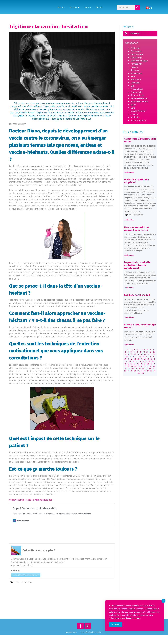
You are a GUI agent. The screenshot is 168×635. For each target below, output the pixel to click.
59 (149, 361)
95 (141, 371)
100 (138, 373)
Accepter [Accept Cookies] (116, 625)
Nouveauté (136, 79)
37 (140, 357)
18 (141, 352)
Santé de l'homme (139, 98)
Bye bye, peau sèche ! (137, 295)
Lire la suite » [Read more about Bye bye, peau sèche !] (129, 317)
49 (148, 359)
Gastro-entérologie (139, 60)
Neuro (133, 76)
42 (125, 359)
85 (140, 368)
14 (128, 352)
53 (130, 361)
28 (141, 354)
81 (126, 368)
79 (151, 366)
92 (131, 371)
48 (145, 359)
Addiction (135, 48)
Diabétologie (136, 57)
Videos (88, 7)
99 (154, 371)
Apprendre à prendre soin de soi (140, 140)
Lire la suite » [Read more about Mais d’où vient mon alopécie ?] (129, 220)
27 (138, 354)
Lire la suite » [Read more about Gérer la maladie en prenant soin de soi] (129, 255)
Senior (133, 104)
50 (151, 359)
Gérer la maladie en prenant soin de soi (136, 229)
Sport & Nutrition (138, 111)
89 (153, 368)
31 (151, 354)
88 (150, 368)
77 (144, 366)
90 (125, 371)
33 (127, 357)
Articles (74, 7)
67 (144, 364)
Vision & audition (138, 120)
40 (150, 357)
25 (131, 354)
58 (146, 361)
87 (146, 368)
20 (147, 352)
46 (138, 359)
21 (150, 352)
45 (135, 359)
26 (135, 354)
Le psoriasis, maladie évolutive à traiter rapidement (137, 265)
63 (131, 364)
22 (154, 352)
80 (154, 366)
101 (142, 373)
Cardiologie (136, 51)
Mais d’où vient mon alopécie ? (136, 181)
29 (145, 354)
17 (137, 352)
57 (143, 361)
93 (135, 371)
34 (130, 357)
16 (134, 352)
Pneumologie (137, 89)
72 (129, 366)
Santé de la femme (139, 101)
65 (138, 364)
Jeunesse (135, 70)
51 (154, 359)
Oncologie (135, 82)
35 (133, 357)
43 (128, 359)
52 (126, 361)
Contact (99, 7)
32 (154, 354)
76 (141, 366)
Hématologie (136, 64)
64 (135, 364)
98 (151, 371)
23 (125, 354)
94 (138, 371)
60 (153, 361)
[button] (140, 33)
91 (128, 371)
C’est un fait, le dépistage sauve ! (140, 326)
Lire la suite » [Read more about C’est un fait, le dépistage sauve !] (129, 344)
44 (131, 359)
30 (148, 354)
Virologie (135, 117)
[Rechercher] (137, 7)
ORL (133, 86)
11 (150, 350)
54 (133, 361)
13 (125, 352)
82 (129, 368)
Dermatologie (137, 54)
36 (136, 357)
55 (136, 361)
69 (151, 364)
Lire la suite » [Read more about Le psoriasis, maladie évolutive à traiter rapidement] (129, 288)
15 (131, 352)
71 (125, 366)
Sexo (133, 108)
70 (154, 364)
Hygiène (134, 67)
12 (153, 350)
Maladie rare (136, 73)
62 (128, 364)
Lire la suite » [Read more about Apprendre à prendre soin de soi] (129, 172)
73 (132, 366)
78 (147, 366)
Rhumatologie (137, 95)
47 (141, 359)
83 (133, 368)
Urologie (134, 114)
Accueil (61, 7)
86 (143, 368)
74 (135, 366)
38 (143, 357)
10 (147, 350)
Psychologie (136, 92)
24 (128, 354)
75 (138, 366)
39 (146, 357)
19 (144, 352)
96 (145, 371)
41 (153, 357)
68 (148, 364)
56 (140, 361)
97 (148, 371)
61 (125, 364)
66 (141, 364)
